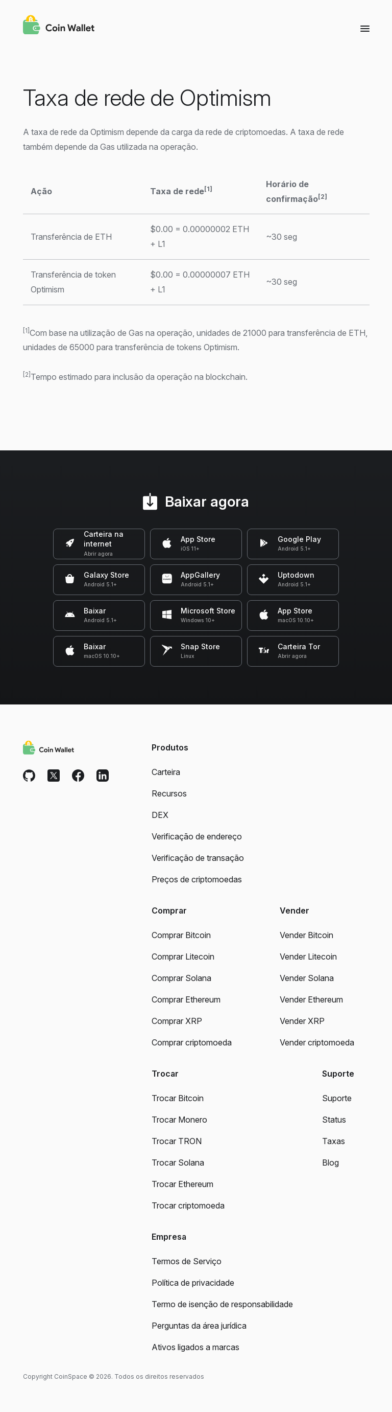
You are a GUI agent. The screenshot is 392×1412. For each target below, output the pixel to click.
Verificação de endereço (197, 836)
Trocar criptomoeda (188, 1205)
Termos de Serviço (187, 1261)
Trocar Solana (178, 1162)
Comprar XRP (177, 1021)
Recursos (169, 793)
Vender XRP (302, 1021)
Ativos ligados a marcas (195, 1347)
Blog (330, 1162)
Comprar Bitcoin (181, 935)
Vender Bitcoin (306, 935)
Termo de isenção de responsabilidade (222, 1304)
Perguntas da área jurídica (199, 1325)
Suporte (337, 1098)
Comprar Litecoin (183, 956)
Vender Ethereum (311, 999)
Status (334, 1119)
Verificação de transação (198, 858)
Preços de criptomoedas (197, 879)
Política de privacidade (193, 1283)
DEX (160, 815)
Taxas (333, 1141)
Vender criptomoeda (317, 1042)
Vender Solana (307, 978)
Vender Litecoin (308, 956)
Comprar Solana (181, 978)
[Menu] (365, 28)
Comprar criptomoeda (192, 1042)
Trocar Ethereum (182, 1184)
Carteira (166, 772)
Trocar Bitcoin (178, 1098)
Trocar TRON (177, 1141)
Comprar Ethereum (186, 999)
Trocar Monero (179, 1119)
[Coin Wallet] (58, 26)
